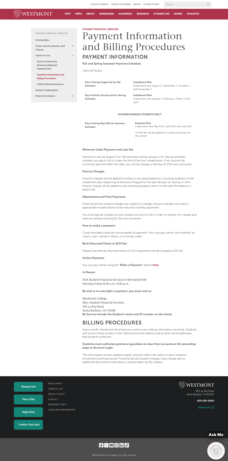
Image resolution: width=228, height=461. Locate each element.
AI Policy (53, 400)
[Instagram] (116, 445)
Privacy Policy (56, 394)
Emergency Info (57, 405)
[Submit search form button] (208, 4)
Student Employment (46, 90)
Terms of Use (55, 389)
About (90, 14)
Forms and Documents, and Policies (50, 48)
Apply (78, 14)
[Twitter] (106, 445)
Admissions (106, 14)
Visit (68, 14)
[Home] (33, 14)
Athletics (193, 14)
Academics (125, 14)
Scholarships (42, 40)
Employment (55, 384)
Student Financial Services (51, 34)
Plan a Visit (28, 399)
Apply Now (28, 412)
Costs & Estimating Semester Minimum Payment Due (47, 65)
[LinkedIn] (121, 445)
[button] (72, 46)
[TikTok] (127, 445)
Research (143, 14)
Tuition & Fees (42, 56)
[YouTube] (111, 445)
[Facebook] (101, 445)
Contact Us (204, 407)
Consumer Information (61, 410)
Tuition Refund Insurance (50, 84)
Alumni (137, 4)
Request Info (28, 387)
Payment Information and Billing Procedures (50, 77)
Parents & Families (121, 4)
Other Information (45, 96)
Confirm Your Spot (29, 425)
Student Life (162, 14)
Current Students (99, 4)
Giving (178, 14)
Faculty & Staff (151, 4)
